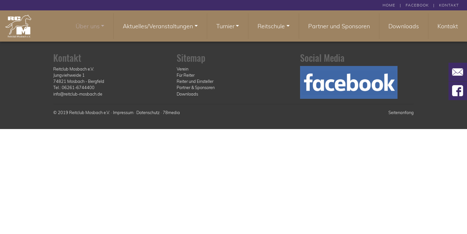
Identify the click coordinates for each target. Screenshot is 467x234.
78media (171, 112)
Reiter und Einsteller (195, 81)
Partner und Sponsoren (339, 26)
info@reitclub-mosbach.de (77, 94)
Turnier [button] (225, 26)
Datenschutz (148, 112)
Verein (182, 69)
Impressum (123, 112)
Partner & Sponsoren (196, 87)
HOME (389, 5)
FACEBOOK (417, 5)
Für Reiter (186, 75)
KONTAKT (449, 5)
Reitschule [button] (271, 26)
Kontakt (447, 26)
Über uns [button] (88, 26)
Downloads (403, 26)
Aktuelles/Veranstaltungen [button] (158, 26)
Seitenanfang (401, 112)
